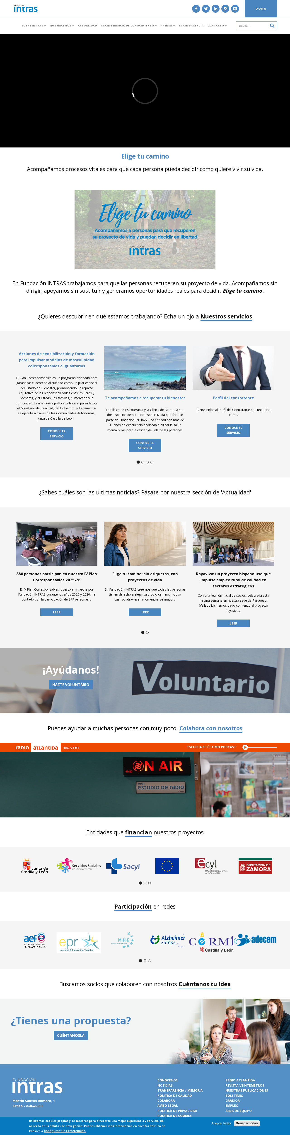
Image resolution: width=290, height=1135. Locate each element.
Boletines (234, 1095)
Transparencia (191, 25)
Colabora (166, 1100)
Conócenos (167, 1080)
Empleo (231, 1105)
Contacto (217, 25)
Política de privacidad (177, 1111)
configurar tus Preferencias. (65, 1131)
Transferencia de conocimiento (129, 25)
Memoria (195, 1090)
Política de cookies (174, 1116)
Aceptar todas (221, 1123)
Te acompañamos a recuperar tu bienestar (145, 397)
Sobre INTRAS (34, 25)
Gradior (232, 1100)
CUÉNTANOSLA (71, 1035)
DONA (261, 9)
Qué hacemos (62, 25)
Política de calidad (174, 1095)
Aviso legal (167, 1105)
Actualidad (87, 25)
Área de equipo (238, 1111)
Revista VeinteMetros (244, 1085)
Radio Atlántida (240, 1080)
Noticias (165, 1085)
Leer (56, 612)
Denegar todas (247, 1123)
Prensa (168, 25)
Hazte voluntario (70, 684)
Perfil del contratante (233, 397)
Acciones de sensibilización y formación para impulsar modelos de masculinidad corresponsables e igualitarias (57, 359)
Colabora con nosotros (210, 728)
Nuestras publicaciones (246, 1090)
